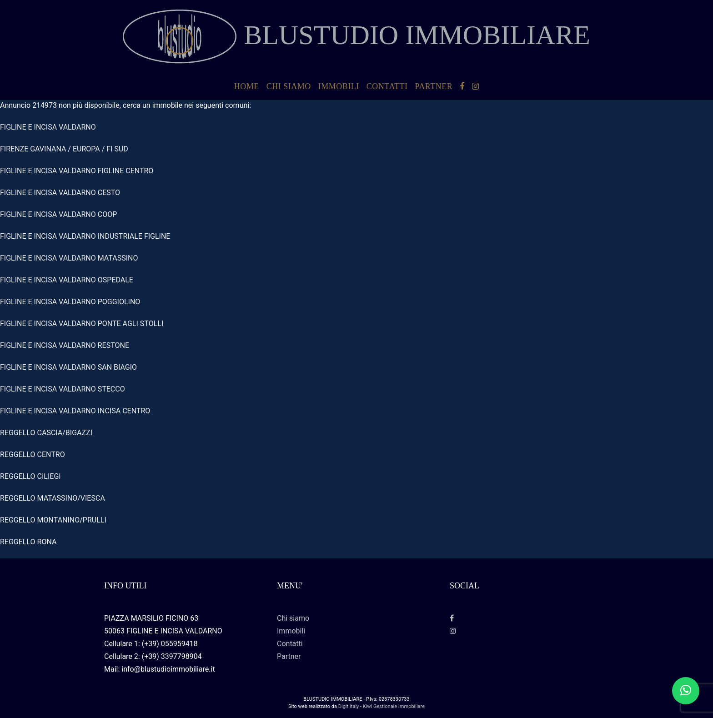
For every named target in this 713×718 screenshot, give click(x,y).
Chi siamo (288, 86)
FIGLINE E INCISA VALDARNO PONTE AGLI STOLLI (81, 323)
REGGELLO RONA (28, 541)
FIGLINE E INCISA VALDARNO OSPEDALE (66, 280)
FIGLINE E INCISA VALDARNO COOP (58, 214)
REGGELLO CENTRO (32, 454)
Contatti (387, 86)
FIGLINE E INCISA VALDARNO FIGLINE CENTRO (76, 170)
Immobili (338, 86)
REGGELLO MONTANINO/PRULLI (53, 520)
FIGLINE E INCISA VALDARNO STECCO (62, 389)
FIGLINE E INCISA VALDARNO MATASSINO (69, 258)
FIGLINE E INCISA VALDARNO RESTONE (64, 345)
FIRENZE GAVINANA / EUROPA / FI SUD (64, 149)
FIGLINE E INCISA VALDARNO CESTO (60, 192)
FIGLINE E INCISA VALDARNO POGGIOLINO (70, 301)
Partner (433, 86)
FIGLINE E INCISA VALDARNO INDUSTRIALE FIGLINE (85, 236)
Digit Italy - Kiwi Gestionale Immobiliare (381, 706)
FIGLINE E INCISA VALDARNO (48, 127)
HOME (246, 86)
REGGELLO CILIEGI (30, 476)
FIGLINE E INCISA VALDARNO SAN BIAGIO (68, 367)
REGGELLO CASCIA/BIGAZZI (46, 432)
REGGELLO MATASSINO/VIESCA (52, 498)
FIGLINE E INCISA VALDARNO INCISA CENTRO (75, 411)
